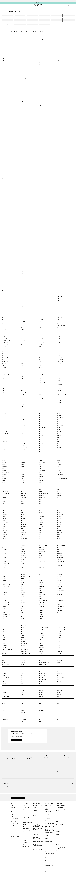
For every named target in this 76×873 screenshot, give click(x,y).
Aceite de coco (47, 820)
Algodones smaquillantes (27, 822)
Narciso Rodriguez (14, 821)
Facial (51, 7)
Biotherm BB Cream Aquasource (37, 834)
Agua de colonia (59, 840)
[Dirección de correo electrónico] (27, 736)
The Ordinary (13, 832)
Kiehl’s (12, 816)
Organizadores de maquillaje (25, 818)
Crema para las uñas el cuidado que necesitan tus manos (50, 867)
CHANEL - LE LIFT (14, 825)
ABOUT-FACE (13, 807)
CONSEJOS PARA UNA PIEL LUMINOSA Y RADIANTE (60, 830)
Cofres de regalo (59, 807)
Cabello (62, 7)
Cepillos (23, 805)
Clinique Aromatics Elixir (15, 834)
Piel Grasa (58, 842)
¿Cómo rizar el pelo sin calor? (49, 843)
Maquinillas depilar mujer (27, 809)
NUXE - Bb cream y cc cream (15, 819)
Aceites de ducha (25, 828)
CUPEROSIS (58, 850)
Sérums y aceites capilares (27, 833)
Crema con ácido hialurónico (48, 806)
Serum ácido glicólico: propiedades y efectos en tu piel (61, 820)
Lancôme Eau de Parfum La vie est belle (38, 817)
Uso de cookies (6, 797)
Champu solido (59, 812)
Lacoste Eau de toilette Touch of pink (37, 829)
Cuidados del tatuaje (60, 814)
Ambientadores (25, 842)
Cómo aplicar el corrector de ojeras (50, 838)
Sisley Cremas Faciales (15, 830)
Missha (12, 838)
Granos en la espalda (49, 869)
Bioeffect (12, 814)
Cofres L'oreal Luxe (25, 807)
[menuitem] (5, 8)
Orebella (12, 805)
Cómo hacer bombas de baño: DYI (60, 848)
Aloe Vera (46, 871)
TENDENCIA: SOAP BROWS (48, 849)
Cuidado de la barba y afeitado (60, 810)
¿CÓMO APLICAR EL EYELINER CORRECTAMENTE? (49, 817)
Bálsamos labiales (25, 811)
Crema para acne (25, 834)
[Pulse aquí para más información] (50, 2)
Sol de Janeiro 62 (36, 831)
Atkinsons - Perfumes (15, 812)
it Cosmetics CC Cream (37, 805)
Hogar (68, 7)
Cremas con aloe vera (49, 811)
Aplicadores (24, 824)
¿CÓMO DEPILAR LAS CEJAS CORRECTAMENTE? (50, 830)
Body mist (24, 840)
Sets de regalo (4, 7)
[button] (38, 780)
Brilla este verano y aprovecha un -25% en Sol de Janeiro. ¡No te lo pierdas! (36, 2)
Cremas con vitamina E (49, 863)
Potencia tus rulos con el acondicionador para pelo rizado (50, 823)
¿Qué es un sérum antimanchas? (48, 835)
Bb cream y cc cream (26, 846)
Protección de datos (7, 796)
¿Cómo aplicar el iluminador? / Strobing (49, 858)
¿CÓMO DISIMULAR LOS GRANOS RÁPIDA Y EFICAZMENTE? (49, 855)
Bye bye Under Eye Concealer (37, 810)
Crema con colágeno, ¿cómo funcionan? (60, 824)
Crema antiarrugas (25, 820)
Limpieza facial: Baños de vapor (49, 827)
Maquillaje (45, 7)
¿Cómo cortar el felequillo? (59, 834)
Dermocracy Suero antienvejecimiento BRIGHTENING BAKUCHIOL (38, 825)
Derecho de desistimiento (30, 796)
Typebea (12, 811)
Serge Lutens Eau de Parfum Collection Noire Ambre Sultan (37, 821)
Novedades (25, 7)
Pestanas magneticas (60, 836)
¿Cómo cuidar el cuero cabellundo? (49, 846)
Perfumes (38, 7)
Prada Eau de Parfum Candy (37, 815)
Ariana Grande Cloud (37, 849)
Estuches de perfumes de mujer (27, 813)
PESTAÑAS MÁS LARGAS (49, 832)
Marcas (32, 7)
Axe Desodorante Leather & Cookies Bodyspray (38, 842)
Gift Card (12, 7)
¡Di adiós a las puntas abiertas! (60, 816)
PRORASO (13, 827)
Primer (23, 844)
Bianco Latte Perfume (37, 807)
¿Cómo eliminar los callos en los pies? (49, 814)
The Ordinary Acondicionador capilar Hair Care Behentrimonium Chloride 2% (38, 846)
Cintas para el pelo (25, 836)
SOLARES (19, 7)
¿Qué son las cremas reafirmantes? (49, 861)
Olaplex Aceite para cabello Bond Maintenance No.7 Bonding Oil (37, 838)
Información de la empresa (18, 796)
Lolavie (12, 809)
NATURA (7, 24)
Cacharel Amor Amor (15, 836)
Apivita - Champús (14, 823)
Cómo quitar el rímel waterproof (48, 809)
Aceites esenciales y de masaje (26, 831)
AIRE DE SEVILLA (14, 829)
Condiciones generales (41, 796)
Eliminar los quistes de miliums (60, 838)
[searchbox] (11, 5)
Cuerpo (56, 7)
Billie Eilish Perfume (37, 812)
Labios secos (47, 851)
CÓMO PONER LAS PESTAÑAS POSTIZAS (49, 841)
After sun (23, 838)
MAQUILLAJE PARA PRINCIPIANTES (59, 845)
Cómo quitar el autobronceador (59, 826)
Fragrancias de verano (60, 805)
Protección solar (25, 815)
